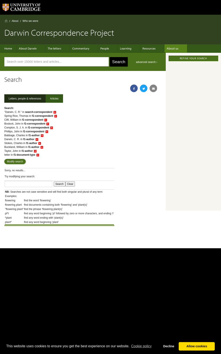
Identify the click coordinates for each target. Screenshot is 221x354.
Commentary (78, 48)
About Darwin (30, 48)
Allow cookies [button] (196, 346)
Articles (54, 98)
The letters (54, 48)
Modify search (15, 161)
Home (6, 21)
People (100, 48)
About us (162, 48)
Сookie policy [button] (141, 346)
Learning (119, 48)
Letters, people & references (25, 98)
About (15, 20)
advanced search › (146, 62)
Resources (140, 48)
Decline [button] (168, 346)
